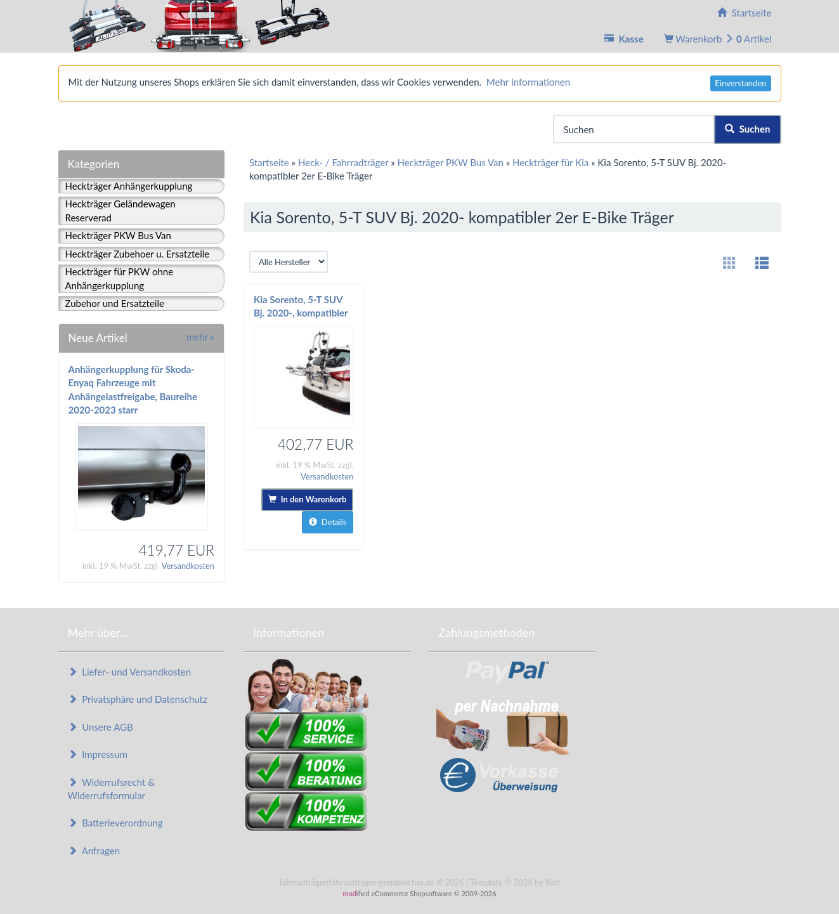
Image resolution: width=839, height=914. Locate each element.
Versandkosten (188, 566)
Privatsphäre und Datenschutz (137, 699)
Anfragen (94, 850)
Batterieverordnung (115, 822)
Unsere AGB (100, 727)
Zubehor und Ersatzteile (114, 303)
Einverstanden (740, 83)
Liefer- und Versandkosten (130, 671)
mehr (200, 337)
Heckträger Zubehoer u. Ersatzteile (137, 253)
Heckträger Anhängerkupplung (129, 186)
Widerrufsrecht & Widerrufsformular (111, 788)
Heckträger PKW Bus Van (118, 235)
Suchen (747, 128)
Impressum (97, 754)
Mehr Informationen (528, 82)
